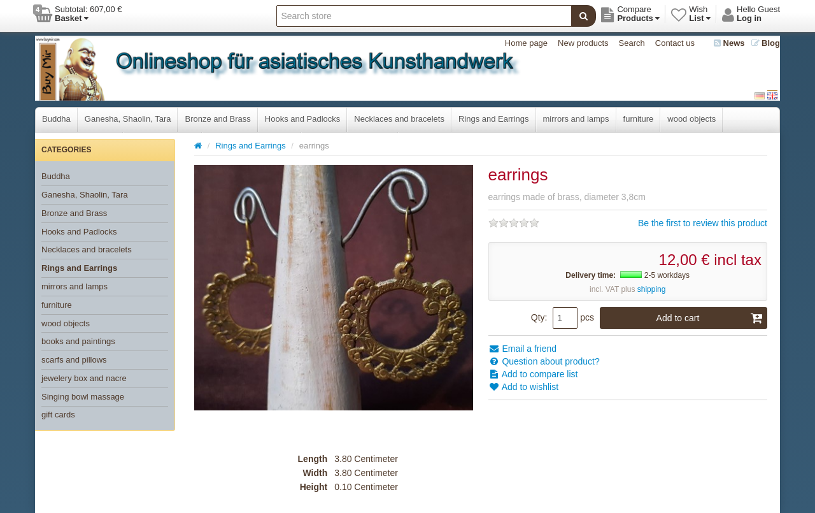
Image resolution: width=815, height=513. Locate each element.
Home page (526, 43)
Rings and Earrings (493, 119)
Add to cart (709, 318)
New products (583, 43)
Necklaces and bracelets (399, 119)
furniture (638, 119)
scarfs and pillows (74, 360)
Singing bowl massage (82, 396)
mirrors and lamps (576, 119)
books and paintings (78, 341)
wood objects (691, 119)
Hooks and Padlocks (303, 119)
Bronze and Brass (217, 119)
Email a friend (522, 348)
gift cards (58, 414)
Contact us (675, 43)
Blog (766, 43)
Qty (538, 317)
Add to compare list (533, 374)
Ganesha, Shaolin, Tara (128, 119)
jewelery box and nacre (84, 378)
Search (632, 43)
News (729, 43)
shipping (651, 289)
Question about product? (544, 361)
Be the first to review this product (702, 223)
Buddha (56, 119)
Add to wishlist (523, 387)
